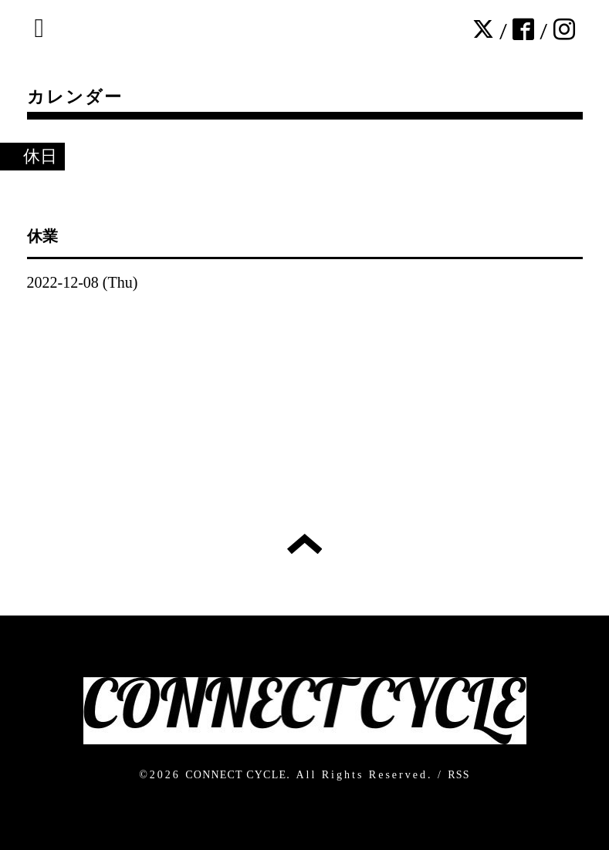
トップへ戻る (304, 544)
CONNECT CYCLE (235, 775)
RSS (459, 775)
